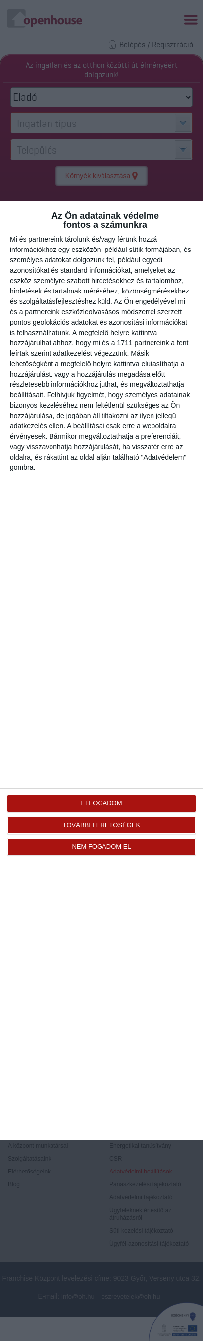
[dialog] (101, 670)
